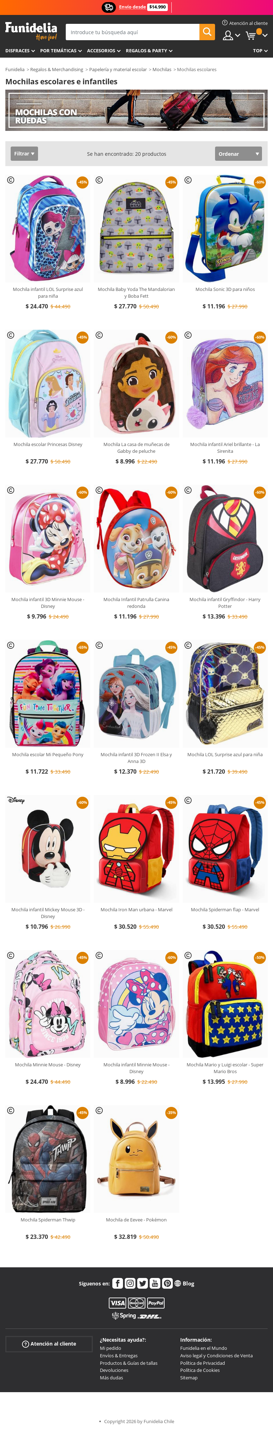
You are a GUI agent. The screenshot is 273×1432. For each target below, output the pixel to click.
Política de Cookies (200, 1370)
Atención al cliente (49, 1344)
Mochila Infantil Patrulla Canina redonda (136, 603)
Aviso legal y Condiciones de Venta (216, 1355)
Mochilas (161, 69)
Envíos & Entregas (119, 1355)
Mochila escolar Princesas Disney (48, 444)
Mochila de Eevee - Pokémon (136, 1219)
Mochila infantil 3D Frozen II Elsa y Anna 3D (136, 758)
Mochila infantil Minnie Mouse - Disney (136, 1068)
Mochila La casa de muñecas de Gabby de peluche (136, 448)
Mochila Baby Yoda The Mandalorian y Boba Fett (136, 292)
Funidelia (15, 69)
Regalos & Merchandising (56, 69)
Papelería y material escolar (118, 69)
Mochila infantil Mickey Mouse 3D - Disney (48, 913)
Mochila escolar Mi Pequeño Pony (48, 754)
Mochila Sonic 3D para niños (225, 289)
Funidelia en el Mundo (203, 1348)
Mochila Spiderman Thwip (48, 1219)
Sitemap (189, 1377)
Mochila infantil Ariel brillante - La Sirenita (225, 448)
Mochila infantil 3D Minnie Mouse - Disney (47, 603)
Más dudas (111, 1377)
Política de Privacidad (202, 1363)
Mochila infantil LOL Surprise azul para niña (48, 292)
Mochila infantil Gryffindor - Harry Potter (225, 603)
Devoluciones (114, 1370)
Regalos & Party (146, 50)
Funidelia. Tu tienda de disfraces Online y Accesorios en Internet (31, 31)
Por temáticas (58, 50)
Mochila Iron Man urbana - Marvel (136, 909)
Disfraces (17, 50)
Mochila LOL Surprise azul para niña (225, 754)
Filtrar (21, 153)
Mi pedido (110, 1348)
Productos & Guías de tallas (128, 1363)
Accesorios (101, 50)
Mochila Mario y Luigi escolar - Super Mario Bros (225, 1068)
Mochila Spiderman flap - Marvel (225, 909)
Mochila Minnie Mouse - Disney (48, 1064)
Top (257, 50)
